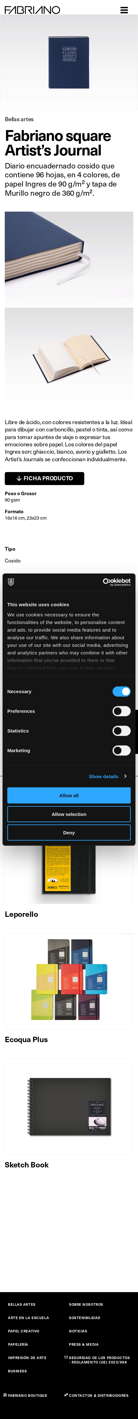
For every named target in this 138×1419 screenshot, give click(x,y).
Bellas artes (19, 119)
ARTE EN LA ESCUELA (28, 1317)
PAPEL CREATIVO (23, 1331)
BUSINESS (17, 1371)
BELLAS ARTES (22, 1304)
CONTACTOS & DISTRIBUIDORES (99, 1395)
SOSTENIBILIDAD (84, 1317)
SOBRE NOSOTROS (86, 1304)
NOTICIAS (78, 1331)
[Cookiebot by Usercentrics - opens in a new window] (103, 582)
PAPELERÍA (18, 1344)
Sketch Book (26, 1164)
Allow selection (69, 814)
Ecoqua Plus (26, 1039)
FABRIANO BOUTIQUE (27, 1395)
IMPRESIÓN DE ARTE (27, 1357)
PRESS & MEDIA (84, 1344)
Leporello (21, 913)
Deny (69, 832)
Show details (104, 776)
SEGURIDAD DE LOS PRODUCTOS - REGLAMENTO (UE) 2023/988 (99, 1359)
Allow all (69, 795)
